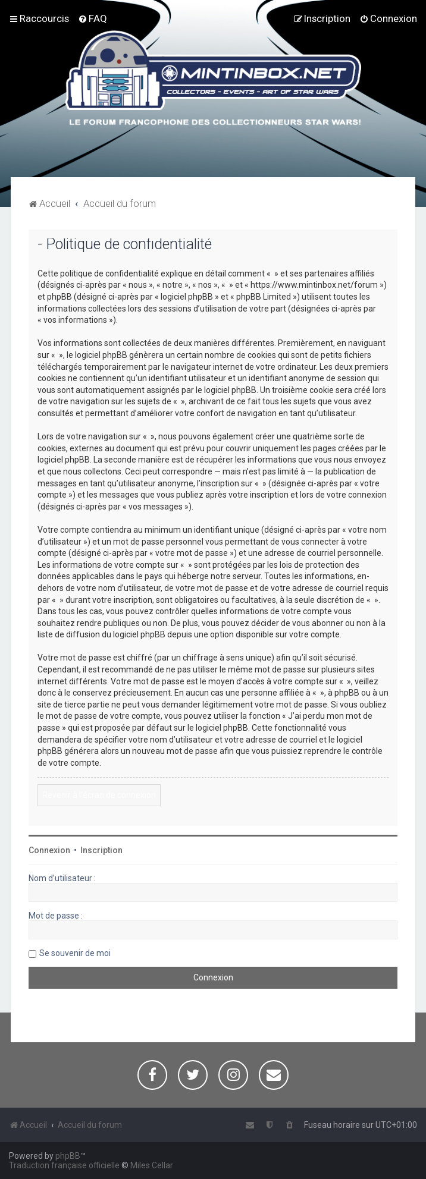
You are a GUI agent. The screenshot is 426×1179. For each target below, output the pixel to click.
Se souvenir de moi (75, 953)
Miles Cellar (151, 1165)
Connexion (49, 850)
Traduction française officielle (64, 1165)
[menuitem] (92, 18)
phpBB (67, 1156)
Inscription (101, 850)
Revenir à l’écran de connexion (99, 795)
